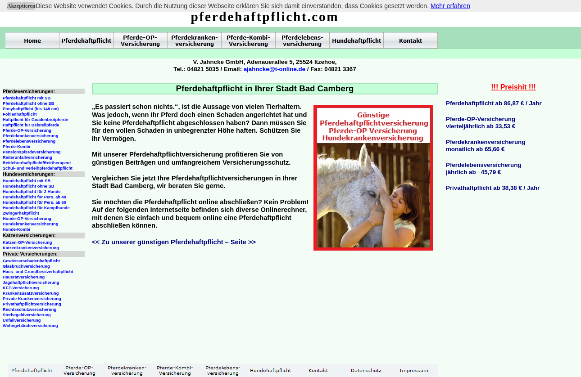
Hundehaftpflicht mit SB (26, 181)
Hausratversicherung (24, 277)
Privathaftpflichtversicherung (32, 304)
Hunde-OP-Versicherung (27, 218)
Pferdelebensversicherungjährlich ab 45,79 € (483, 168)
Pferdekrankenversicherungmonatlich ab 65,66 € (485, 146)
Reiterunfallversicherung (27, 157)
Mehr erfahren (450, 5)
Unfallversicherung (22, 320)
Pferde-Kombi (16, 146)
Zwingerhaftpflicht (21, 213)
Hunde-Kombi (16, 229)
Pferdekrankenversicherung (30, 136)
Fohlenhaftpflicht (20, 114)
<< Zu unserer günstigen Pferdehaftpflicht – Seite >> (174, 242)
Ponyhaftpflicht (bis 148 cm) (31, 109)
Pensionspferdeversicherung (32, 152)
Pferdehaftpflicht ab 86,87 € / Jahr (494, 103)
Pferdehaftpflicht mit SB (26, 98)
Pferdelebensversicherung (29, 141)
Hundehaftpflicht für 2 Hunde (32, 191)
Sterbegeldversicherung (27, 315)
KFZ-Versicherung (21, 288)
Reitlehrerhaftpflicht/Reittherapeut (37, 163)
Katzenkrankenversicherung (31, 248)
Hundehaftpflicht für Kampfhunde (36, 208)
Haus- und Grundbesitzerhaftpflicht (38, 271)
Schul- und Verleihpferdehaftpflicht (38, 168)
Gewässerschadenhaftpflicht (31, 261)
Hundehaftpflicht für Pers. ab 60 (34, 202)
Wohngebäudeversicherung (30, 325)
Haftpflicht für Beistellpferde (31, 125)
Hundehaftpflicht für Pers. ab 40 (34, 197)
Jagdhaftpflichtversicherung (31, 282)
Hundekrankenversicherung (30, 224)
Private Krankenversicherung (32, 298)
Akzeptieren (21, 6)
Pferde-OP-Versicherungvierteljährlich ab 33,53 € (480, 123)
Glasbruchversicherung (26, 266)
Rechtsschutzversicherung (29, 309)
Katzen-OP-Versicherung (27, 242)
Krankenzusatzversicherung (31, 293)
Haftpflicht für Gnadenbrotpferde (35, 119)
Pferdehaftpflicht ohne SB (28, 103)
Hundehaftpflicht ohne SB (28, 186)
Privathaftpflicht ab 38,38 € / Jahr (493, 187)
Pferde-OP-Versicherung (27, 130)
